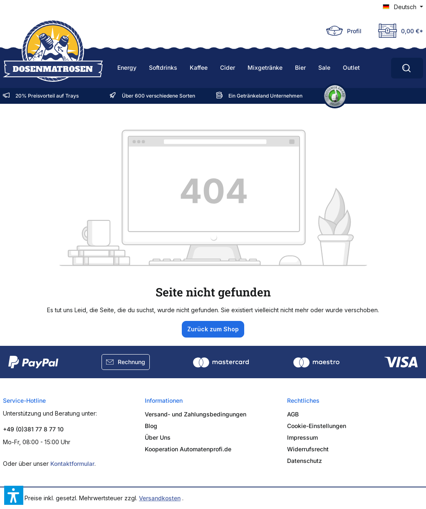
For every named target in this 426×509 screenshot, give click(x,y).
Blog (151, 425)
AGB (293, 414)
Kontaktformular (72, 463)
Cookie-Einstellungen (316, 425)
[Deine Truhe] (396, 30)
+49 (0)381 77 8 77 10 (33, 429)
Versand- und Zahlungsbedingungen (195, 414)
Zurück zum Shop (213, 329)
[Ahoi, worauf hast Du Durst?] (407, 68)
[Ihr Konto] (344, 30)
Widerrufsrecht (308, 449)
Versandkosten (160, 498)
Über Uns (158, 437)
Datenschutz (304, 460)
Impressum (302, 437)
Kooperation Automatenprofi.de (188, 449)
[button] (13, 495)
